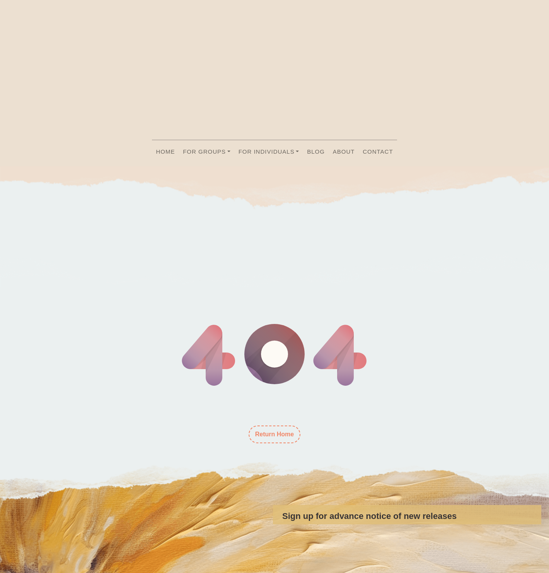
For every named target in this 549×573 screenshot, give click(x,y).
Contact (378, 151)
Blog (316, 151)
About (344, 151)
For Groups (204, 151)
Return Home (274, 434)
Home (165, 151)
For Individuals (267, 151)
